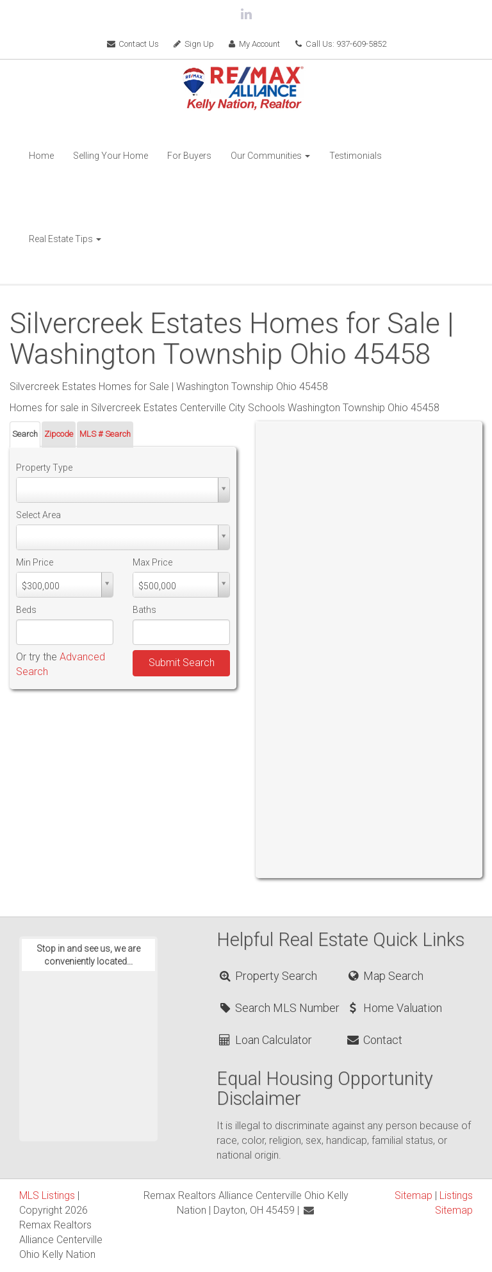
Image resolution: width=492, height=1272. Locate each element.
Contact (374, 1040)
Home (41, 156)
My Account (254, 44)
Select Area (38, 515)
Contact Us (132, 44)
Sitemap (413, 1195)
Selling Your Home (110, 156)
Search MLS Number (279, 1008)
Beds (26, 610)
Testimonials (355, 156)
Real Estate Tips (65, 239)
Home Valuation (394, 1008)
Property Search (267, 976)
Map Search (384, 976)
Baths (144, 610)
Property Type (44, 467)
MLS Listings (47, 1195)
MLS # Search (105, 434)
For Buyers (189, 156)
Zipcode (58, 434)
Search (25, 434)
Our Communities (270, 156)
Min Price (34, 562)
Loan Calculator (265, 1040)
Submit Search (182, 662)
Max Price (152, 562)
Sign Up (193, 44)
